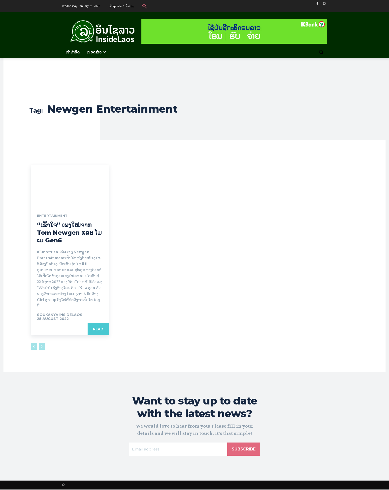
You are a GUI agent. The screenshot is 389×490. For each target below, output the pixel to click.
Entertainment (53, 216)
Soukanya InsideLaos (59, 315)
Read (98, 329)
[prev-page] (34, 346)
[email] (178, 449)
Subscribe (244, 449)
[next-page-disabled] (42, 346)
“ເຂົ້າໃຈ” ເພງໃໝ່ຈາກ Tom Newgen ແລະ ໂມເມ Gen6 (69, 233)
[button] (145, 6)
